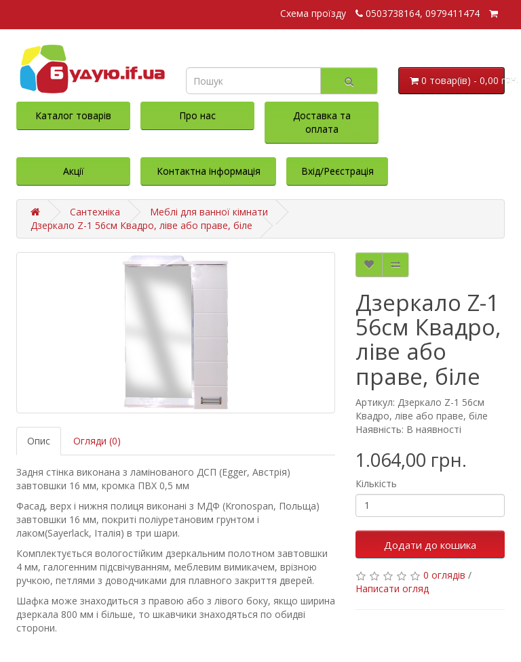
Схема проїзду (313, 13)
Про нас (197, 115)
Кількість (376, 483)
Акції (73, 171)
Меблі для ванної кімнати (209, 211)
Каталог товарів (73, 115)
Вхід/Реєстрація (337, 171)
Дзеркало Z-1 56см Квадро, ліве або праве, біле (141, 225)
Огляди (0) (97, 440)
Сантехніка (95, 211)
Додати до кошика (430, 545)
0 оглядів (444, 574)
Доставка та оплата (322, 122)
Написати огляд (392, 588)
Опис (38, 440)
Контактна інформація (208, 171)
